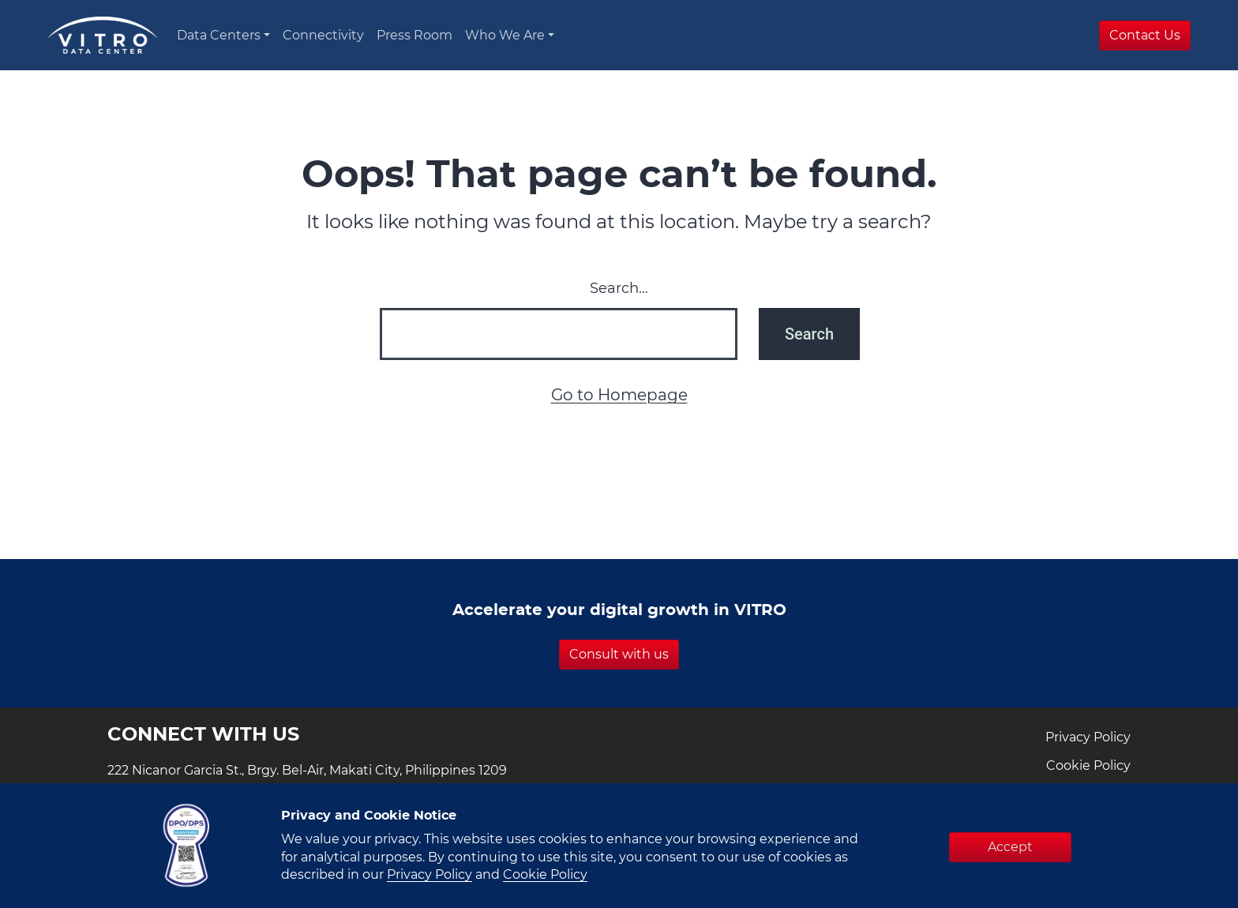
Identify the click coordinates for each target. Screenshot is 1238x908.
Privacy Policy (1088, 737)
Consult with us (619, 654)
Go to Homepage (619, 395)
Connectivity (323, 35)
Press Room (414, 35)
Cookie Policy (1088, 766)
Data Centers (219, 35)
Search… (619, 289)
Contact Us (1144, 35)
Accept (1010, 847)
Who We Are (505, 35)
